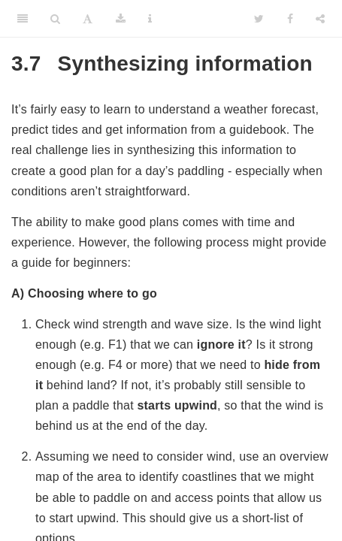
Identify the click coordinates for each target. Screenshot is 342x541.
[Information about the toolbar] (150, 19)
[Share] (320, 19)
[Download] (120, 19)
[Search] (55, 19)
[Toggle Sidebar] (22, 19)
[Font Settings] (87, 19)
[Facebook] (290, 19)
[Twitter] (259, 19)
